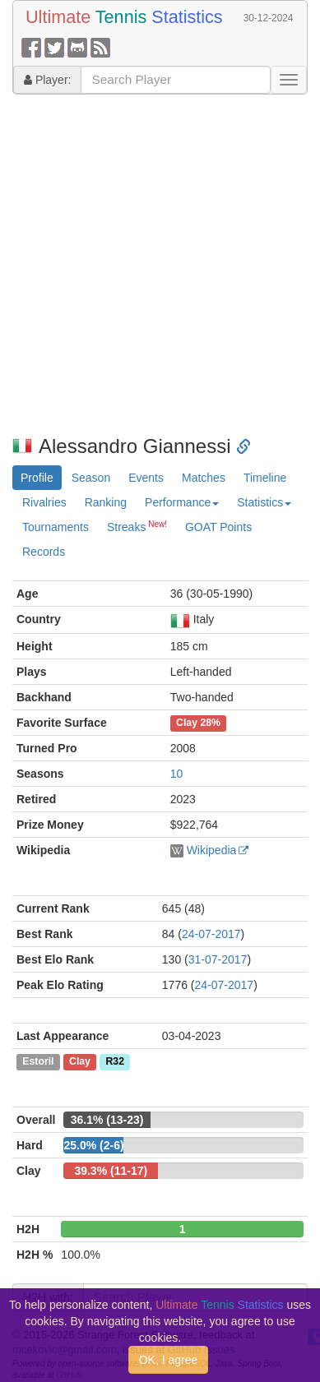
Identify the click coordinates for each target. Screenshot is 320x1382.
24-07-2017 (211, 934)
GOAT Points (218, 527)
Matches (203, 477)
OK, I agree (168, 1359)
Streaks (137, 526)
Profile (37, 477)
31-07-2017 (218, 959)
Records (43, 551)
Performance (182, 502)
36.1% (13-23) (107, 1119)
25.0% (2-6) (93, 1145)
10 (176, 773)
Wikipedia (212, 850)
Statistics (264, 502)
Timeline (264, 477)
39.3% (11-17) (110, 1170)
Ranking (106, 502)
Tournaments (55, 527)
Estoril (37, 1062)
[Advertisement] (154, 265)
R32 (115, 1062)
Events (146, 477)
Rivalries (44, 502)
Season (91, 477)
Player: (47, 79)
